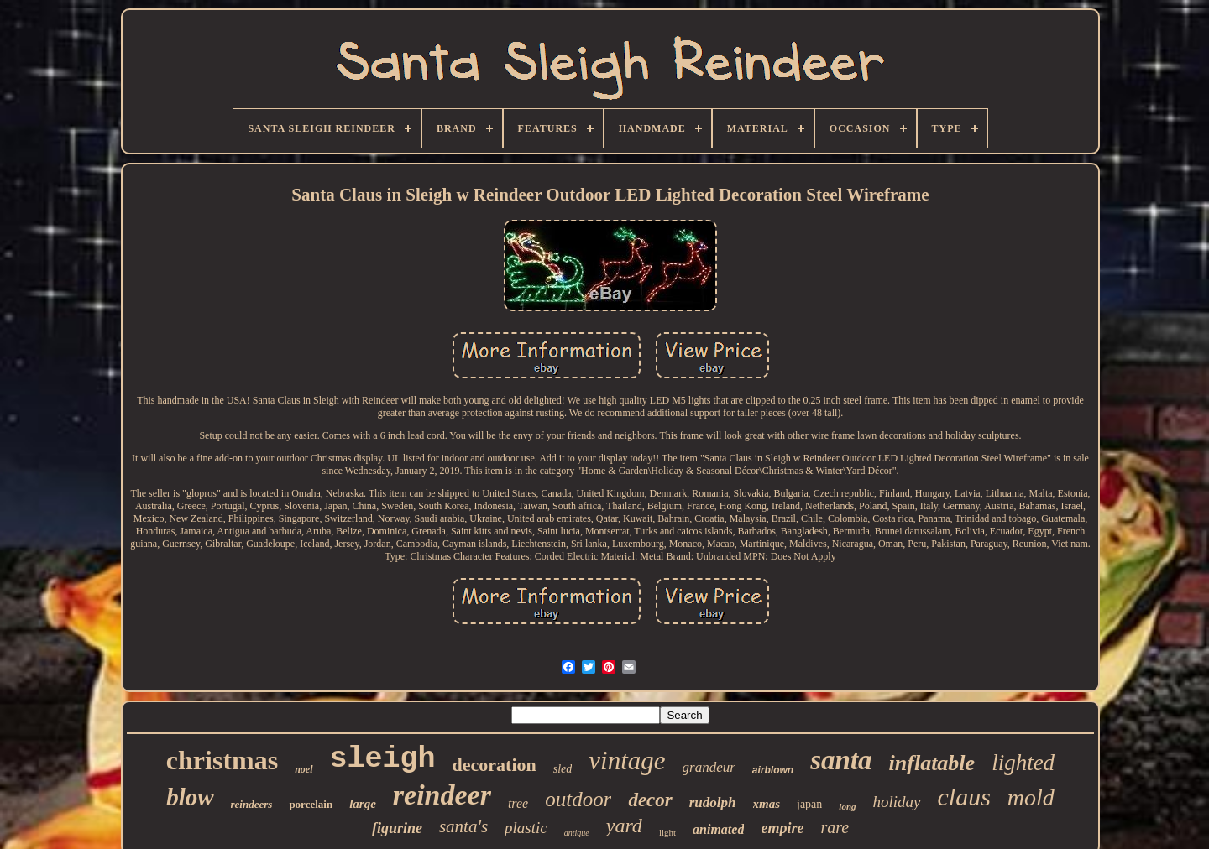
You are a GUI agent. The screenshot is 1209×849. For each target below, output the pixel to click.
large (362, 803)
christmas (222, 760)
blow (189, 797)
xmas (767, 803)
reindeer (442, 794)
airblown (772, 770)
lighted (1023, 762)
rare (834, 827)
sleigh (383, 759)
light (667, 832)
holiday (897, 801)
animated (718, 829)
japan (809, 804)
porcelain (310, 804)
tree (518, 803)
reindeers (252, 804)
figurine (397, 828)
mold (1031, 797)
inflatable (932, 763)
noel (303, 769)
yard (624, 825)
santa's (463, 826)
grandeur (709, 767)
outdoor (578, 799)
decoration (494, 764)
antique (576, 832)
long (847, 806)
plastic (526, 827)
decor (650, 799)
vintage (627, 760)
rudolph (712, 802)
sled (563, 769)
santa (840, 760)
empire (782, 828)
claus (964, 796)
